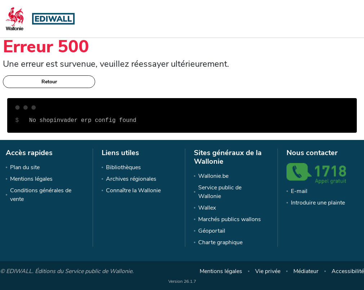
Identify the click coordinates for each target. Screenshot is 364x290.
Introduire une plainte (318, 203)
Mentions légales (31, 179)
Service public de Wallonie (219, 192)
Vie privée (267, 271)
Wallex (207, 208)
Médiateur (306, 271)
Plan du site (25, 167)
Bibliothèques (123, 167)
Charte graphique (220, 242)
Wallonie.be (213, 176)
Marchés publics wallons (229, 219)
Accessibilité (348, 271)
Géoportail (211, 231)
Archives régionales (131, 179)
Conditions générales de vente (40, 194)
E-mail (299, 191)
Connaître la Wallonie (133, 190)
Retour (49, 81)
